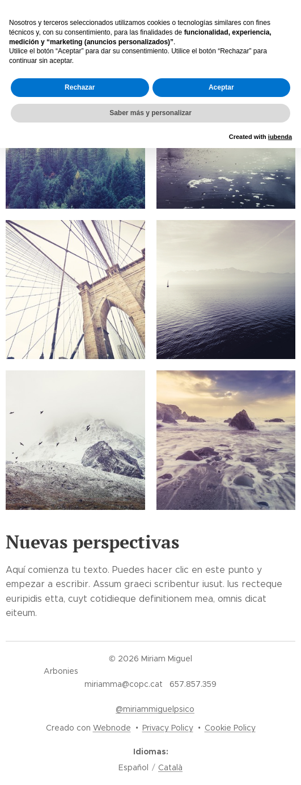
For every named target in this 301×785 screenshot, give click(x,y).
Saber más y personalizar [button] (150, 113)
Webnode (112, 728)
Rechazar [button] (80, 87)
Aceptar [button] (221, 87)
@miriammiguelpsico (155, 709)
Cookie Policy (230, 728)
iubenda (280, 136)
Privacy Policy (167, 728)
